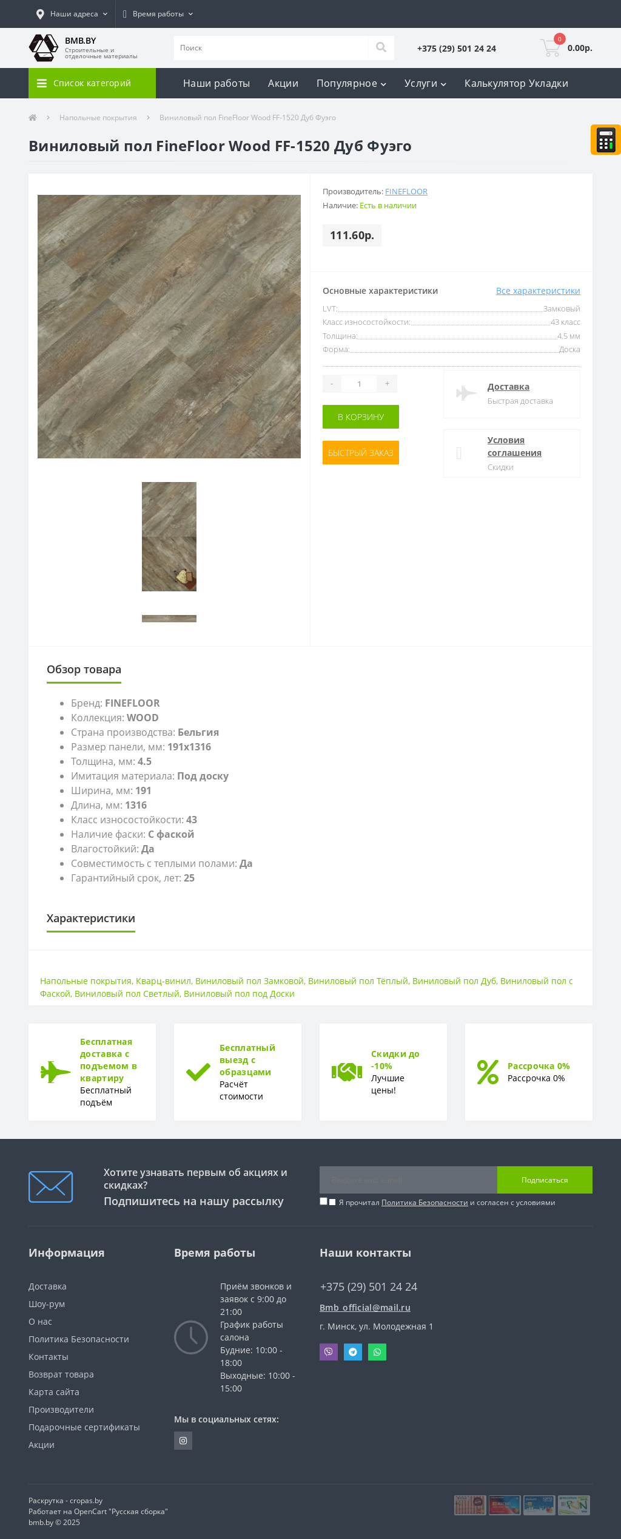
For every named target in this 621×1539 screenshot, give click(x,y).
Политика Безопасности (424, 1202)
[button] (72, 14)
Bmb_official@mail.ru (365, 1307)
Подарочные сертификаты (84, 1427)
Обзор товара (84, 669)
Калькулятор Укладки (516, 83)
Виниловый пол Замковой (249, 981)
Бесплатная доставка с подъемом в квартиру (108, 1060)
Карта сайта (54, 1392)
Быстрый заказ (361, 452)
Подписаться (545, 1180)
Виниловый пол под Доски (239, 993)
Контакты (49, 1356)
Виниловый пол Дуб (454, 981)
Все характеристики (538, 290)
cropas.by (86, 1500)
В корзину (361, 417)
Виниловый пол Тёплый (358, 981)
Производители (61, 1409)
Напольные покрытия (98, 117)
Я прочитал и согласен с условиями (447, 1202)
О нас (40, 1321)
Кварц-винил (163, 981)
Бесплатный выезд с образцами (247, 1060)
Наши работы (216, 83)
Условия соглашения (515, 446)
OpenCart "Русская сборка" (121, 1511)
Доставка (508, 386)
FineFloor (406, 191)
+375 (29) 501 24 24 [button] (368, 1287)
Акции (283, 83)
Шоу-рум (47, 1304)
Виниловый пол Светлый (127, 993)
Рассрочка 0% (539, 1066)
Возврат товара (61, 1374)
